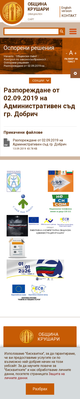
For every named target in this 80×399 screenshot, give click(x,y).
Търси (61, 31)
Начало (9, 56)
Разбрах (40, 389)
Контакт (69, 15)
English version (66, 9)
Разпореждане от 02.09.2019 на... (25, 65)
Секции (38, 80)
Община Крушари (38, 11)
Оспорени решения (16, 62)
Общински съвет (26, 56)
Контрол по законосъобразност (25, 59)
